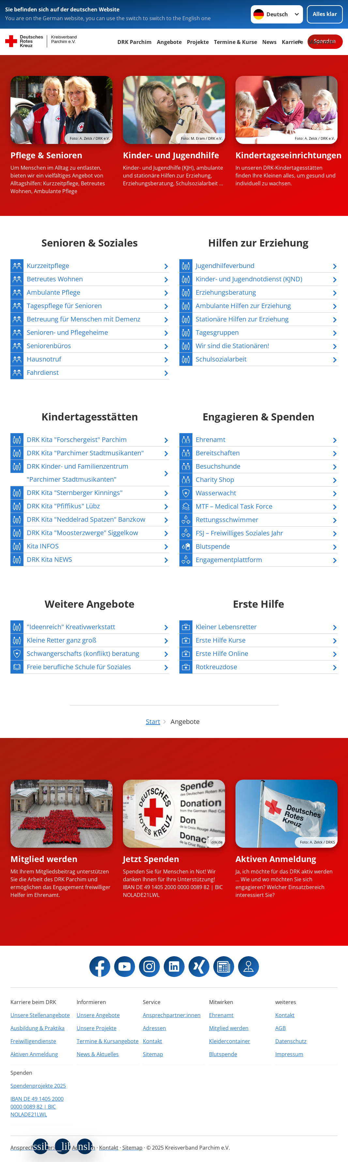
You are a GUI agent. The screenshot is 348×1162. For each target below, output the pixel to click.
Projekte (198, 42)
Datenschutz (291, 1041)
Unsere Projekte (96, 1028)
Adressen (154, 1028)
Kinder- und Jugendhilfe (171, 155)
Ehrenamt (221, 1015)
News (269, 42)
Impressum (289, 1054)
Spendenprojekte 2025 (38, 1085)
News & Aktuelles (98, 1054)
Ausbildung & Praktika (37, 1028)
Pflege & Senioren (46, 155)
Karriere (292, 42)
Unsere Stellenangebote (40, 1015)
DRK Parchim (134, 42)
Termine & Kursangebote (108, 1041)
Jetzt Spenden (151, 858)
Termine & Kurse (235, 42)
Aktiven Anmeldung (275, 858)
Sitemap (153, 1054)
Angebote (169, 42)
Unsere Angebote (98, 1015)
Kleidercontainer (229, 1041)
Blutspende (223, 1054)
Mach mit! (321, 42)
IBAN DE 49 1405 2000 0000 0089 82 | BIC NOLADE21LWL (37, 1106)
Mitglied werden (43, 858)
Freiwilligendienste (33, 1041)
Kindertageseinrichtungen (288, 155)
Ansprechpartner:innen (172, 1015)
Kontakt (152, 1041)
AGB (280, 1028)
